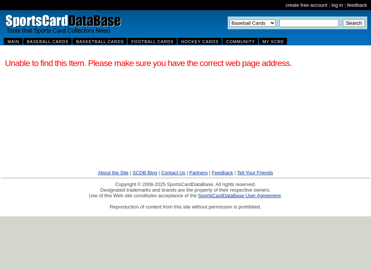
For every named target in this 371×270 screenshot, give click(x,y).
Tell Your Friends (255, 173)
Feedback (222, 173)
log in (337, 5)
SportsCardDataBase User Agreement (239, 195)
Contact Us (173, 173)
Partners (198, 173)
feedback (357, 5)
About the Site (113, 173)
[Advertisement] (282, 111)
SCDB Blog (144, 173)
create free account (306, 5)
